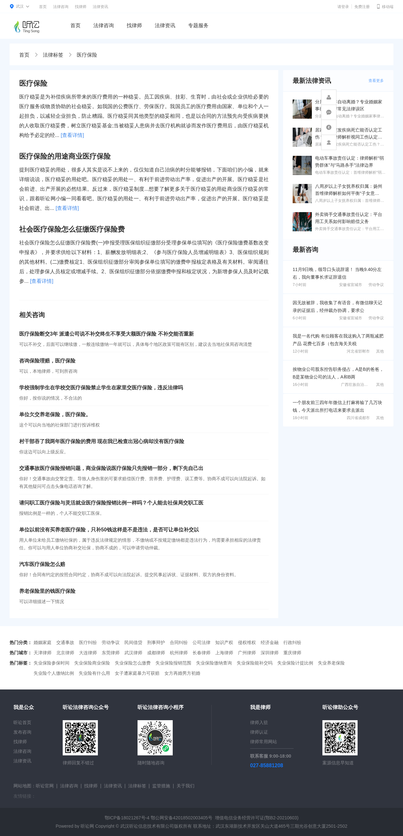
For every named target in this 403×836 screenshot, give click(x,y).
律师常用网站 (263, 741)
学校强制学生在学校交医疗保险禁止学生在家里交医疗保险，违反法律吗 (101, 387)
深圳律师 (270, 652)
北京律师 (65, 652)
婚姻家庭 (42, 642)
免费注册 (362, 6)
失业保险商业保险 (92, 662)
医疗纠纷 (88, 642)
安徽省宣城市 (350, 285)
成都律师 (156, 652)
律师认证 (259, 732)
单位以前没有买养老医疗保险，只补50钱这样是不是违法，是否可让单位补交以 (109, 529)
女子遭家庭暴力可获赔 (137, 673)
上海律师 (224, 652)
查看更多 (376, 80)
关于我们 (185, 785)
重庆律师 (292, 652)
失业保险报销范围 (173, 662)
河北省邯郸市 (358, 351)
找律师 (80, 6)
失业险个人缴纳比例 (54, 673)
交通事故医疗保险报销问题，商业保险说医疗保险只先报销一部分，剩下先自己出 (111, 468)
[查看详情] (72, 135)
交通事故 (65, 642)
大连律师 (88, 652)
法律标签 (53, 55)
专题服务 (198, 25)
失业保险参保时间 (51, 662)
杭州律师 (179, 652)
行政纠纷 (292, 642)
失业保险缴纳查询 (214, 662)
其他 (380, 351)
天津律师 (42, 652)
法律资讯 (100, 6)
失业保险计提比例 (295, 662)
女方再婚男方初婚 (182, 673)
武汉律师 (133, 652)
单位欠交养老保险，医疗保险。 (55, 414)
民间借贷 (133, 642)
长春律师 (201, 652)
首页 (43, 6)
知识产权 (224, 642)
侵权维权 (247, 642)
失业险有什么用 (94, 673)
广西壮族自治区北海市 (360, 384)
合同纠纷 (179, 642)
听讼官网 (45, 785)
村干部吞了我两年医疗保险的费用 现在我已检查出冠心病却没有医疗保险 (101, 441)
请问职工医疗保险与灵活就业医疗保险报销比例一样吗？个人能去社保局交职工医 (111, 503)
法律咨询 (60, 6)
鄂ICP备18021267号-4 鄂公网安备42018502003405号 (158, 817)
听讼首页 (22, 722)
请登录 (343, 6)
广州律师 (247, 652)
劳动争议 (376, 285)
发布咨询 (22, 732)
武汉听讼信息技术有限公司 (147, 826)
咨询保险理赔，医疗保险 (47, 360)
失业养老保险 (331, 662)
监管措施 (161, 785)
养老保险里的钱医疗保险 (47, 591)
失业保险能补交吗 (255, 662)
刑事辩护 (156, 642)
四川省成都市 (358, 418)
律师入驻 (259, 722)
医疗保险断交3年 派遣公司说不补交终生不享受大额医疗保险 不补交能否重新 (106, 334)
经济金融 (270, 642)
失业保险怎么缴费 (133, 662)
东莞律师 (111, 652)
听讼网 (87, 826)
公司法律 (201, 642)
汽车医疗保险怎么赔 (42, 564)
